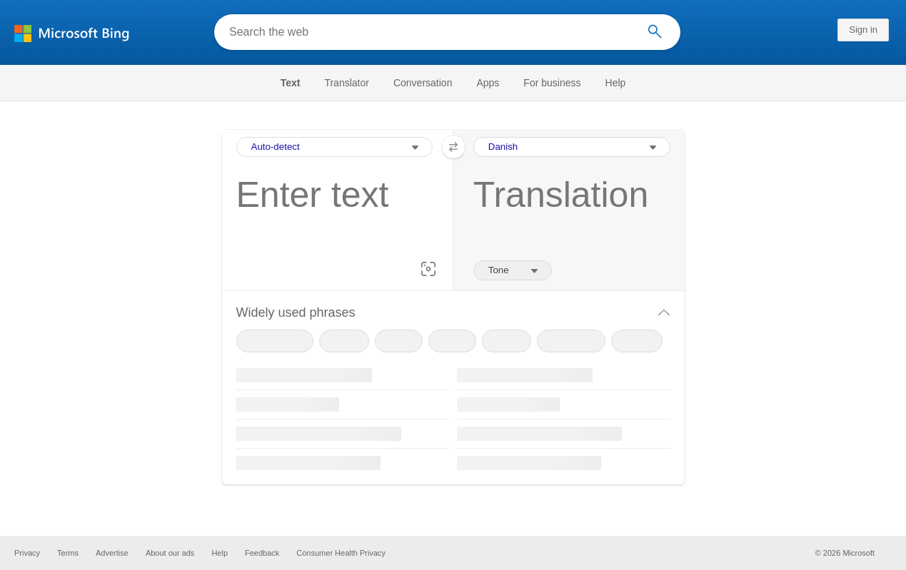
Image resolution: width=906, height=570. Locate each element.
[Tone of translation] (512, 270)
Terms (68, 553)
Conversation (423, 82)
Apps (487, 82)
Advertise (112, 553)
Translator (346, 82)
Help (615, 82)
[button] (428, 269)
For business (551, 82)
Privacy (27, 553)
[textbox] (330, 217)
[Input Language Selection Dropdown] (334, 147)
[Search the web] (429, 32)
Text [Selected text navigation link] (291, 82)
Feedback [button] (262, 553)
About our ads (170, 553)
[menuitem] (298, 83)
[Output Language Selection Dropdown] (571, 147)
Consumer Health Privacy (341, 553)
